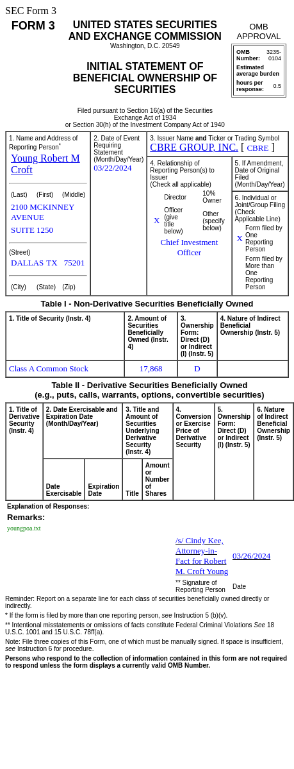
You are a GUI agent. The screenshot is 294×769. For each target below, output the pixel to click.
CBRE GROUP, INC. (194, 147)
